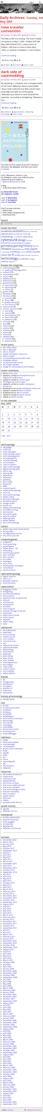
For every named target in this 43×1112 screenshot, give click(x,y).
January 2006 (8, 1044)
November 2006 (10, 1022)
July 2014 (6, 874)
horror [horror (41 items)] (36, 246)
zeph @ (9, 198)
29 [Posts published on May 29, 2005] (38, 426)
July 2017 (6, 853)
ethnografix (8, 473)
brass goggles (9, 822)
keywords (7, 484)
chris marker (8, 639)
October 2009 (9, 962)
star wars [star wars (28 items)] (28, 255)
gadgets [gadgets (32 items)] (28, 243)
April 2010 (7, 958)
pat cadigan (8, 664)
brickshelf (7, 714)
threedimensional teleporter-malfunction (19, 376)
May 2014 (7, 878)
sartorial (6, 326)
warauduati (8, 692)
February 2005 (9, 1067)
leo (4, 757)
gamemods (8, 283)
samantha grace (10, 501)
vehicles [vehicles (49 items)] (25, 258)
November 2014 (10, 868)
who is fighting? (9, 349)
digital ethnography (11, 469)
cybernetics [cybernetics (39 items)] (28, 236)
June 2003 (7, 1080)
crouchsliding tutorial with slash (17, 358)
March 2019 (8, 842)
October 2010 (9, 945)
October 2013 (9, 883)
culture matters (9, 464)
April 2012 (7, 913)
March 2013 (8, 889)
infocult (6, 600)
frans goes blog (9, 544)
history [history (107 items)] (27, 245)
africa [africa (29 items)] (27, 231)
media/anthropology (12, 490)
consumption (8, 462)
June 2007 (7, 1007)
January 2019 (8, 844)
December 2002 (10, 1089)
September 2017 (10, 850)
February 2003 (9, 1085)
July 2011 (6, 930)
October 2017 (9, 848)
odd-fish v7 (7, 688)
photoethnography (11, 499)
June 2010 (7, 954)
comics (6, 276)
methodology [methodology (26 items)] (5, 252)
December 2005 (10, 1046)
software (6, 330)
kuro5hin (7, 606)
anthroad (7, 449)
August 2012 (8, 904)
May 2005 (7, 1061)
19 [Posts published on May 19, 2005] (20, 422)
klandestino (8, 684)
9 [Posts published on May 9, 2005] (2, 418)
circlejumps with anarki (13, 362)
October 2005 (9, 1050)
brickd (5, 705)
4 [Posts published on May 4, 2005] (14, 414)
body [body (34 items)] (25, 234)
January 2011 (8, 939)
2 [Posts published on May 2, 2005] (2, 414)
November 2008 (10, 973)
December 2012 (10, 896)
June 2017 (7, 855)
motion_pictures (10, 309)
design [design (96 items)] (22, 240)
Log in (31, 2)
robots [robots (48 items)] (4, 255)
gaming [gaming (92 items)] (18, 245)
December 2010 (10, 941)
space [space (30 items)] (23, 255)
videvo (5, 800)
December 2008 (10, 971)
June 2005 (7, 1059)
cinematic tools (9, 778)
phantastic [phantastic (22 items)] (22, 252)
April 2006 (7, 1037)
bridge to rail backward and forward (18, 367)
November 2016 (10, 863)
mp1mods (9, 285)
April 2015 (7, 866)
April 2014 (7, 881)
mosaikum (7, 686)
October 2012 (9, 900)
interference (8, 602)
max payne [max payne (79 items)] (31, 248)
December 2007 (10, 994)
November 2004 (10, 1072)
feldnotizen (8, 475)
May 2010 (7, 956)
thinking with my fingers (13, 565)
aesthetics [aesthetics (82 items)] (18, 231)
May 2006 (7, 1035)
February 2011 (9, 936)
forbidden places (10, 360)
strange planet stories (12, 533)
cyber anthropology (11, 467)
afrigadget (7, 447)
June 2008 (7, 981)
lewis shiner (8, 658)
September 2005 (10, 1052)
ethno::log (7, 471)
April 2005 (7, 1063)
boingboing (8, 591)
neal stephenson (10, 662)
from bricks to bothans (13, 718)
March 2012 (8, 915)
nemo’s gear (24, 380)
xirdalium (10, 1110)
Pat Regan (7, 382)
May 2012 (7, 911)
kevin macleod (9, 793)
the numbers (8, 766)
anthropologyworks (11, 456)
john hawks (8, 482)
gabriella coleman (10, 581)
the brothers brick (11, 729)
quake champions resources (15, 354)
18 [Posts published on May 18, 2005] (15, 422)
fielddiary (7, 278)
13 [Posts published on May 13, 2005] (26, 418)
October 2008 (9, 975)
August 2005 (8, 1054)
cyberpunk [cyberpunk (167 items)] (9, 239)
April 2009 (7, 966)
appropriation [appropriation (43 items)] (7, 233)
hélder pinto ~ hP (10, 548)
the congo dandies (11, 364)
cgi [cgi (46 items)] (29, 233)
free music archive (11, 783)
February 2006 (9, 1042)
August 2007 (8, 1003)
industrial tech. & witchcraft (15, 598)
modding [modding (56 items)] (14, 251)
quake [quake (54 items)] (37, 251)
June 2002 (7, 1097)
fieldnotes (7, 281)
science (6, 328)
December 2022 (10, 840)
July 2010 (6, 951)
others (7, 289)
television (9, 319)
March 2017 (8, 861)
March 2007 (8, 1014)
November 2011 (10, 923)
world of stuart (9, 570)
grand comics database (13, 748)
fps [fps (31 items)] (23, 243)
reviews (6, 169)
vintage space (9, 699)
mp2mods (9, 287)
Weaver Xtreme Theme (34, 1110)
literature (7, 296)
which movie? (8, 356)
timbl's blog (8, 621)
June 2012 (7, 908)
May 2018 (7, 846)
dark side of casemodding (12, 73)
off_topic (6, 65)
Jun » (9, 436)
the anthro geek (10, 514)
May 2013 (7, 885)
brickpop (7, 712)
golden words (11, 302)
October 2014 (9, 870)
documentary (10, 315)
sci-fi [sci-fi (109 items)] (11, 255)
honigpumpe (8, 682)
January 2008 (8, 992)
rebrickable (8, 727)
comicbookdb (9, 744)
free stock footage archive (14, 789)
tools (5, 334)
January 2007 (8, 1018)
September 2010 (10, 947)
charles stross (9, 637)
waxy (5, 624)
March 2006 (8, 1039)
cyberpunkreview (10, 647)
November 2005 (10, 1048)
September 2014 (10, 872)
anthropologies (9, 452)
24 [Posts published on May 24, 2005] (9, 426)
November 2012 (10, 898)
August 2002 (8, 1093)
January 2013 (8, 893)
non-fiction (9, 304)
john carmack (9, 555)
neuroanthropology (11, 495)
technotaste (8, 512)
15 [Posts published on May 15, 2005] (38, 418)
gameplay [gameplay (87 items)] (7, 245)
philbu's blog (8, 497)
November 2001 (10, 1102)
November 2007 (10, 996)
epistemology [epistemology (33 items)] (16, 243)
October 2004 (9, 1074)
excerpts (8, 298)
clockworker (8, 824)
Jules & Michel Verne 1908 (14, 181)
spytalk (6, 809)
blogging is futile (10, 589)
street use (7, 505)
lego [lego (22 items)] (23, 249)
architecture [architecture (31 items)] (18, 234)
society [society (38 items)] (17, 255)
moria (5, 759)
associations (8, 274)
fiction (7, 300)
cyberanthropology (13, 270)
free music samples (11, 787)
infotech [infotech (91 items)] (6, 249)
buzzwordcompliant (11, 594)
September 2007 (10, 1001)
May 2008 (7, 984)
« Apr (3, 436)
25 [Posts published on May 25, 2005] (15, 426)
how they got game (11, 553)
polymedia (7, 613)
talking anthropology (12, 507)
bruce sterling (9, 634)
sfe (4, 763)
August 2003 (8, 1078)
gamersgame (8, 546)
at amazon (15, 167)
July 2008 (6, 979)
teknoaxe (7, 798)
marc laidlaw (8, 660)
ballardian (7, 632)
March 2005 (8, 1065)
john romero (8, 557)
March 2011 (8, 934)
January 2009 (8, 969)
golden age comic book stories (16, 529)
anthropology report (12, 454)
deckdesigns (8, 716)
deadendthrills (9, 781)
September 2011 (10, 928)
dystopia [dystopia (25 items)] (29, 240)
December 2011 (10, 921)
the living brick (9, 731)
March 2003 (8, 1082)
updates (6, 336)
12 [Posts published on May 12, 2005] (20, 418)
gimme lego (8, 720)
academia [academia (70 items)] (6, 231)
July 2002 (6, 1095)
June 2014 (7, 876)
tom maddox (8, 671)
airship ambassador (11, 817)
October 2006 (9, 1024)
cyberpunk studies (11, 645)
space (5, 332)
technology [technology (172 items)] (9, 258)
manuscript (8, 306)
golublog (6, 479)
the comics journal (11, 535)
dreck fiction (8, 652)
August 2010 (8, 949)
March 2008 (8, 988)
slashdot (6, 619)
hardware (7, 112)
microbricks (8, 723)
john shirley (8, 656)
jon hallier (7, 559)
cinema (8, 313)
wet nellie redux (10, 347)
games (6, 291)
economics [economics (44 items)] (6, 243)
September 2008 (10, 977)
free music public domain (14, 785)
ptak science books (11, 615)
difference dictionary (12, 828)
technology (5, 114)
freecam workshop (11, 791)
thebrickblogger (10, 733)
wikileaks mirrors (10, 811)
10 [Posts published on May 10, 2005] (9, 418)
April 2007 (7, 1012)
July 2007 (6, 1005)
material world (9, 488)
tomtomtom (8, 568)
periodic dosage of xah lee (14, 611)
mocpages (7, 725)
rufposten (7, 690)
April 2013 (7, 887)
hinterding (7, 550)
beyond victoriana (10, 819)
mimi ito (6, 492)
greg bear (7, 654)
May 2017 (7, 857)
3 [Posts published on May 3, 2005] (8, 414)
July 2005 (6, 1057)
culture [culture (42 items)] (19, 236)
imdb (5, 750)
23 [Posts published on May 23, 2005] (3, 426)
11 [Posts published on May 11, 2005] (15, 418)
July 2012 (6, 906)
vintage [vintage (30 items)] (31, 259)
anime (7, 311)
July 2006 (6, 1031)
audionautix (8, 776)
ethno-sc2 (7, 578)
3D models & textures (12, 774)
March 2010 (8, 960)
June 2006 (7, 1033)
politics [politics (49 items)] (29, 251)
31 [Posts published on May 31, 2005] (9, 430)
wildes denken (9, 520)
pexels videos (8, 796)
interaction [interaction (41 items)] (16, 249)
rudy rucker (8, 667)
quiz (5, 324)
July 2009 (6, 964)
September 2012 (10, 902)
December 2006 (10, 1020)
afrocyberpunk (9, 630)
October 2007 (9, 999)
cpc (4, 643)
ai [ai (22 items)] (29, 231)
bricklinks (7, 710)
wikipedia (7, 768)
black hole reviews (11, 742)
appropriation (18, 112)
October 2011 (9, 926)
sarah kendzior (9, 583)
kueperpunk (8, 604)
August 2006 (8, 1029)
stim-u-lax (13, 373)
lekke (5, 486)
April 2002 (7, 1100)
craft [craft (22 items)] (14, 237)
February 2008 (9, 990)
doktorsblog (8, 649)
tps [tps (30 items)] (19, 259)
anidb (5, 740)
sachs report (8, 617)
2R (4, 680)
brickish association (11, 707)
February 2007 (9, 1016)
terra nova (7, 563)
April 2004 (7, 1076)
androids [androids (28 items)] (34, 231)
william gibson (9, 673)
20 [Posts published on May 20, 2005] (26, 422)
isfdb (5, 755)
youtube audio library (12, 802)
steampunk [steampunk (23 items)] (35, 255)
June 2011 (7, 932)
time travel (16, 65)
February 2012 (9, 917)
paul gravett (8, 531)
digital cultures (9, 576)
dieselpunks (8, 826)
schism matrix (9, 669)
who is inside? (9, 352)
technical (8, 341)
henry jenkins (8, 596)
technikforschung (10, 510)
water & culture (9, 516)
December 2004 (10, 1070)
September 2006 (10, 1027)
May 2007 (7, 1009)
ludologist (7, 561)
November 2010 (10, 943)
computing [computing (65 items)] (6, 236)
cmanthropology (10, 460)
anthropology (9, 268)
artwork (6, 272)
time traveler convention (12, 29)
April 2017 (7, 859)
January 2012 (8, 919)
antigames (7, 542)
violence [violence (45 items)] (4, 261)
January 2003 (8, 1087)
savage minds (9, 503)
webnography (9, 518)
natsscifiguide (9, 761)
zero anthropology (11, 522)
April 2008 (7, 986)
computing (29, 112)
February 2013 (9, 891)
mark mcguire (9, 609)
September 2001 (10, 1104)
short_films (9, 317)
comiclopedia (8, 746)
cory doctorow (9, 641)
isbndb (6, 753)
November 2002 (10, 1091)
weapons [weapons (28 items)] (12, 262)
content (8, 339)
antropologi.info (10, 458)
